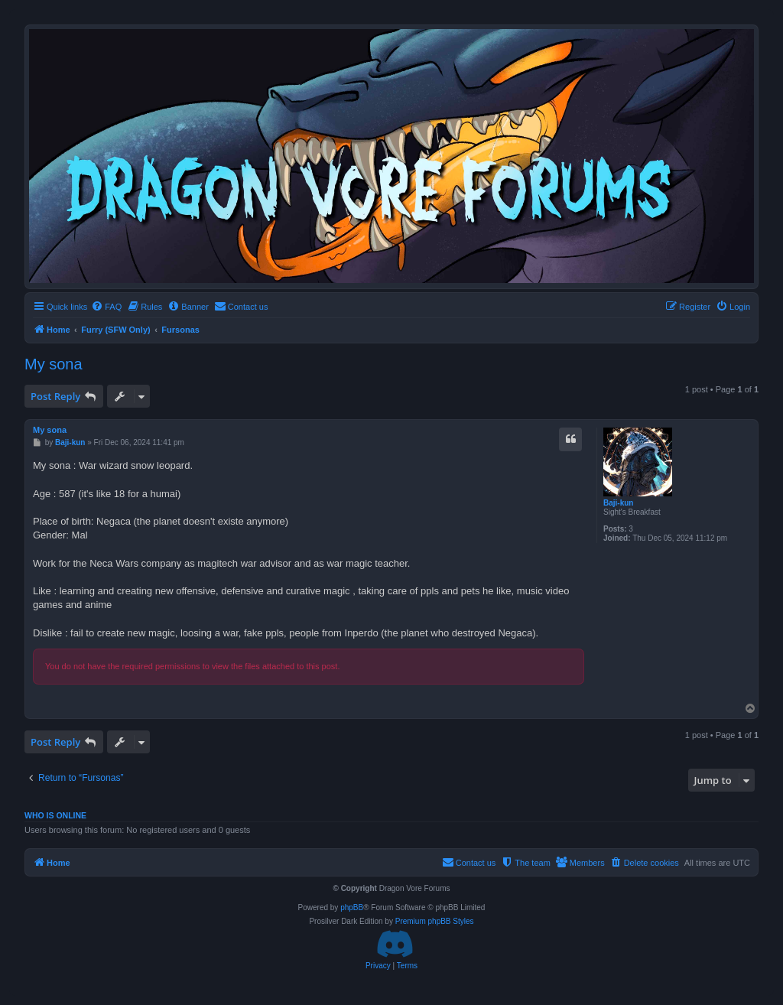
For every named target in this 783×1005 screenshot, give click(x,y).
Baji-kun (618, 503)
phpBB (351, 907)
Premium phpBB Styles (434, 921)
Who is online (55, 815)
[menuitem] (106, 307)
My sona (53, 364)
